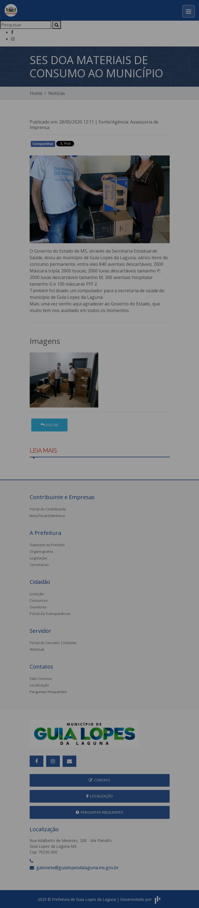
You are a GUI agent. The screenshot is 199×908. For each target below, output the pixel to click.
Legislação (38, 558)
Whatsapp (93, 145)
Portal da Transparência (50, 613)
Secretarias (39, 564)
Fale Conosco (41, 678)
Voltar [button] (49, 424)
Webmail (37, 649)
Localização (39, 685)
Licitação (37, 593)
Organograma (41, 551)
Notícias (56, 93)
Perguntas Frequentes (48, 691)
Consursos (39, 600)
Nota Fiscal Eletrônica (47, 515)
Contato (99, 780)
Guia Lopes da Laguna (113, 258)
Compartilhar (43, 144)
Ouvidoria (38, 607)
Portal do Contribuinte (48, 509)
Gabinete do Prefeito (47, 544)
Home (36, 93)
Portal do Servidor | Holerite (53, 642)
